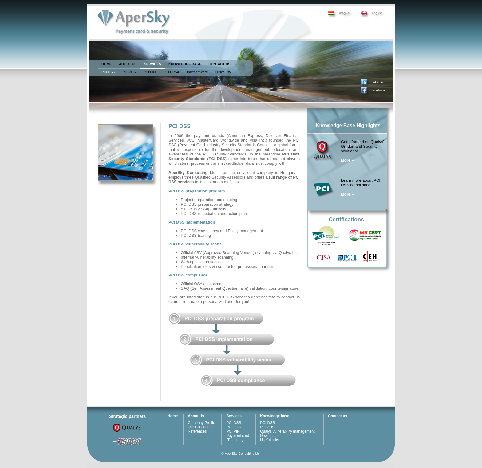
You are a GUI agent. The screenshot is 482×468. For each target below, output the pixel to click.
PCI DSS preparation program (196, 191)
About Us (196, 416)
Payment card (197, 72)
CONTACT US (219, 64)
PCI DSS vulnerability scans (195, 244)
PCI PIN (150, 72)
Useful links (269, 440)
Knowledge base (274, 416)
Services (233, 416)
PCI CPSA (171, 72)
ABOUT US (127, 64)
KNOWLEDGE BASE (184, 64)
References (197, 431)
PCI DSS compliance (187, 275)
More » (347, 160)
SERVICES (152, 64)
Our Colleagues (200, 427)
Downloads (269, 436)
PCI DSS (108, 72)
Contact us (337, 416)
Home (173, 416)
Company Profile (201, 423)
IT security (223, 72)
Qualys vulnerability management (287, 431)
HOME (106, 64)
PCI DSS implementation (191, 222)
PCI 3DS (129, 72)
